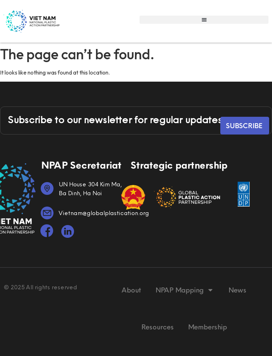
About (131, 289)
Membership (207, 326)
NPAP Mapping (184, 290)
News (237, 289)
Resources (157, 326)
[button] (204, 20)
